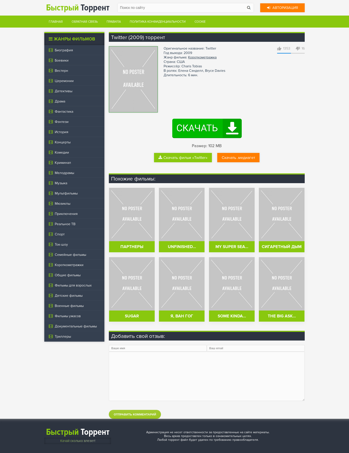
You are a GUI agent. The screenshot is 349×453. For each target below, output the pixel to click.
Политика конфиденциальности (158, 22)
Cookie (200, 22)
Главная (56, 22)
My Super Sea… (231, 246)
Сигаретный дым (282, 246)
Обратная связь (85, 22)
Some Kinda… (232, 316)
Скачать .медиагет (238, 157)
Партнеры (131, 246)
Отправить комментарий (135, 414)
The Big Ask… (282, 316)
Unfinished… (182, 246)
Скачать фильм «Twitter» (182, 157)
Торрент (78, 7)
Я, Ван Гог (181, 316)
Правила (114, 22)
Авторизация (282, 8)
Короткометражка (202, 57)
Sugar (132, 316)
